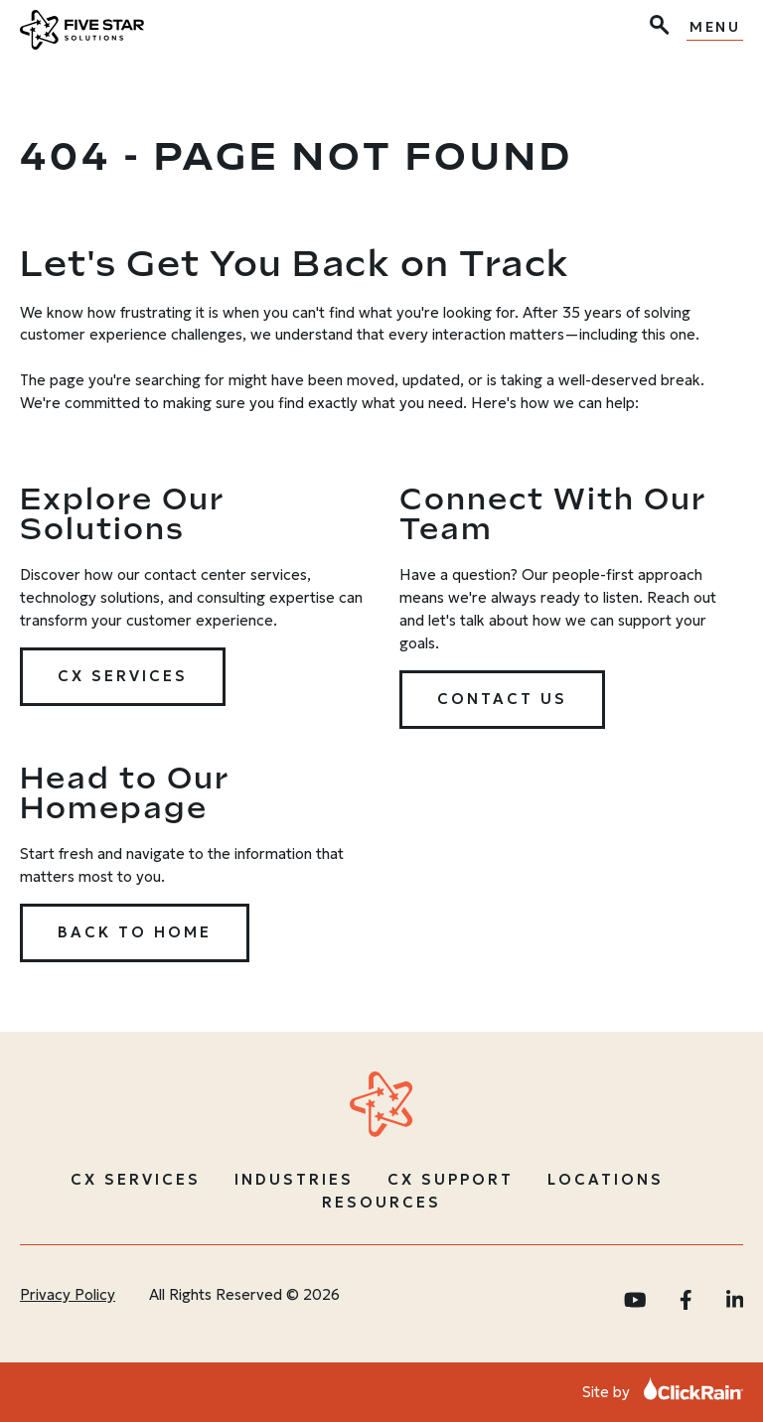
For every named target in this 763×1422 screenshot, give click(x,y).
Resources (381, 1202)
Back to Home (135, 932)
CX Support (450, 1179)
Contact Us (502, 698)
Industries (294, 1179)
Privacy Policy (67, 1294)
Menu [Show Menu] (714, 27)
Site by (662, 1391)
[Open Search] (658, 27)
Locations (605, 1179)
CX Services (123, 675)
